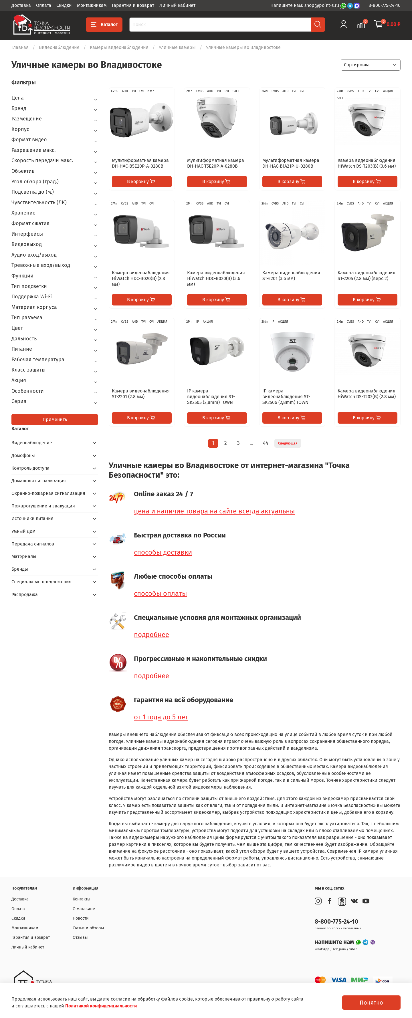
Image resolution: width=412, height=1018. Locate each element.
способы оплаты (160, 594)
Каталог (104, 24)
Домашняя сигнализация (38, 480)
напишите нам (335, 942)
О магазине (84, 908)
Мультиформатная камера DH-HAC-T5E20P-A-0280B (215, 163)
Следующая (288, 443)
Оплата (43, 5)
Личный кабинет (177, 5)
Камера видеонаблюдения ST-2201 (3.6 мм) (291, 275)
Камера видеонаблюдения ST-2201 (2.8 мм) (141, 393)
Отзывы (80, 937)
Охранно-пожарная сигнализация (48, 493)
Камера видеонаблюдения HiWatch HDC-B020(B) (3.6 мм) (216, 278)
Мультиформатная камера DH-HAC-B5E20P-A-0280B (140, 163)
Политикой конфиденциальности (101, 1006)
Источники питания (32, 518)
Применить (55, 419)
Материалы (23, 556)
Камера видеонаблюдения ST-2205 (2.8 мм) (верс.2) (366, 275)
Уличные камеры (177, 47)
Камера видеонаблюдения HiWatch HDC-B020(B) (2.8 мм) (141, 278)
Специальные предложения (41, 581)
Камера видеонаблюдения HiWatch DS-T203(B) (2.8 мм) (367, 393)
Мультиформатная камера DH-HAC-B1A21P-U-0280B (290, 163)
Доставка (21, 5)
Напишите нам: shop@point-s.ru (305, 5)
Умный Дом (23, 531)
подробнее (151, 635)
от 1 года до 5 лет (161, 717)
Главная (20, 47)
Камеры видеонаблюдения (119, 47)
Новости (81, 918)
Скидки (64, 5)
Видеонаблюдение (59, 47)
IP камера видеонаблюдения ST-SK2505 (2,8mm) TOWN (211, 396)
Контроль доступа (30, 468)
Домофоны (23, 455)
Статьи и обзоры (88, 928)
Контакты (81, 899)
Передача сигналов (32, 544)
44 (265, 443)
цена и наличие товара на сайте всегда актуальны (214, 511)
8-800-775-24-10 (385, 5)
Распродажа (24, 594)
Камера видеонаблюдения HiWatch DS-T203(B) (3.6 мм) (367, 163)
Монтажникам (92, 5)
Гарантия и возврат (133, 5)
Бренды (19, 569)
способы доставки (163, 552)
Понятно (371, 1002)
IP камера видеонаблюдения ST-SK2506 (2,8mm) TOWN (286, 396)
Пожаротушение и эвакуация (43, 506)
